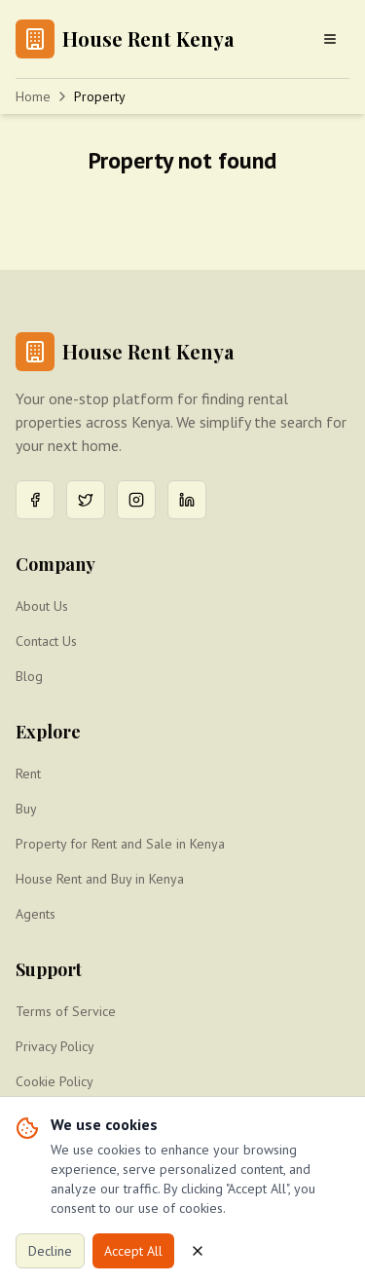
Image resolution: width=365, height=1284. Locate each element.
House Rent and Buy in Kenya (100, 878)
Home (33, 96)
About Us (42, 606)
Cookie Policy (54, 1081)
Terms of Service (66, 1011)
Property (100, 96)
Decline (50, 1251)
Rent (28, 773)
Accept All (133, 1251)
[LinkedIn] (186, 499)
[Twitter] (85, 499)
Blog (29, 676)
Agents (35, 914)
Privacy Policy (55, 1046)
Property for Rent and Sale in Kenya (120, 843)
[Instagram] (136, 499)
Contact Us (46, 641)
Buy (26, 808)
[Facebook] (35, 499)
